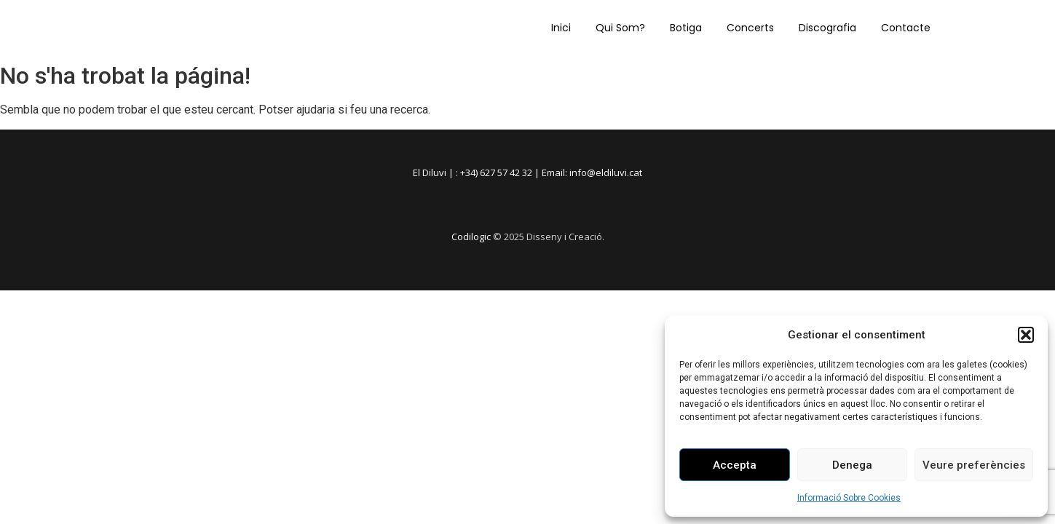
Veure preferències (973, 465)
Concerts (750, 27)
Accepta (734, 465)
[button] (1026, 335)
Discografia (827, 27)
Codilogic (471, 236)
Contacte (905, 27)
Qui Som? (620, 27)
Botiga (686, 27)
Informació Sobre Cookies (849, 498)
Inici (561, 27)
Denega (852, 465)
